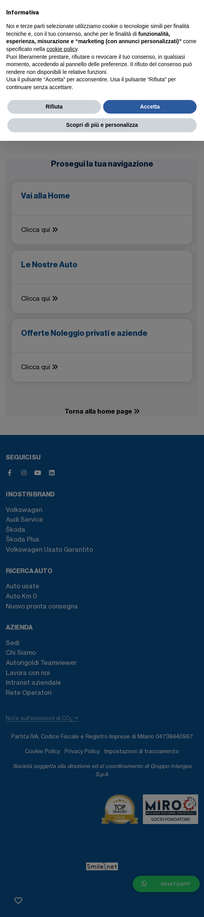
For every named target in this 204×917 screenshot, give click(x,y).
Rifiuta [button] (54, 106)
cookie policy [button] (62, 49)
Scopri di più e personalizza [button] (102, 125)
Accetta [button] (150, 106)
